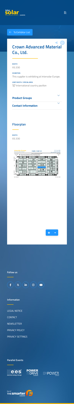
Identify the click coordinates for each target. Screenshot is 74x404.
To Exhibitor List (18, 32)
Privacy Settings (17, 337)
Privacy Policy (16, 330)
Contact (12, 317)
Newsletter (14, 324)
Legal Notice (14, 311)
